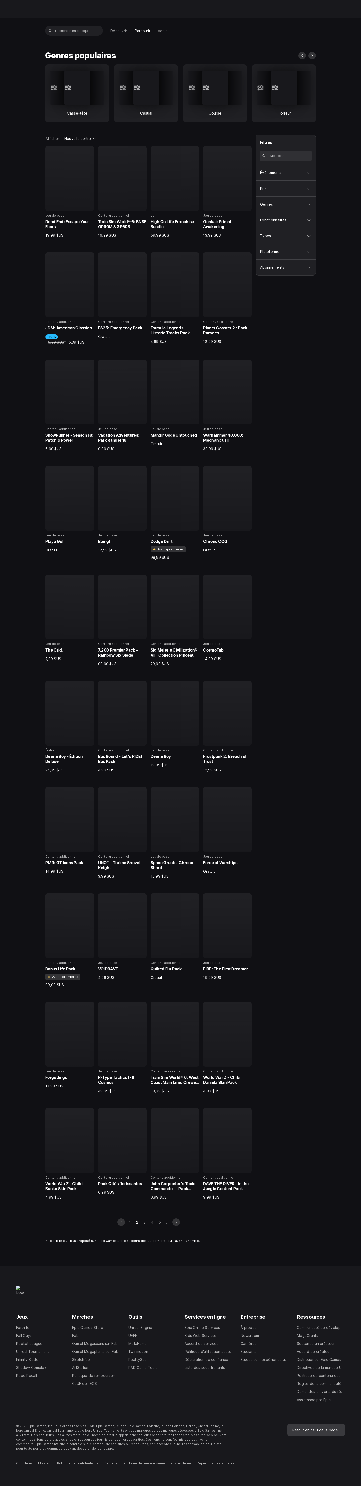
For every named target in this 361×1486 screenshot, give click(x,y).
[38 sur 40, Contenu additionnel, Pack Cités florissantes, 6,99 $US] (122, 1151)
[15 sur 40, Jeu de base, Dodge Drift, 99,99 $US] (175, 513)
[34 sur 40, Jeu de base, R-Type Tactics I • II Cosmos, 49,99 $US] (122, 1048)
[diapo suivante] (312, 55)
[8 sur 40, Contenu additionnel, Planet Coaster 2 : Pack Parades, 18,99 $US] (227, 298)
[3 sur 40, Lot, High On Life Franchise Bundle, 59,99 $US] (175, 192)
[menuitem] (119, 31)
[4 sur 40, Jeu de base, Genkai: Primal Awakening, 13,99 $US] (227, 192)
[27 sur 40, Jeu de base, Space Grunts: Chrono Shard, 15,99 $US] (175, 833)
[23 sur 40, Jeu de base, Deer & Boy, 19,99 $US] (175, 724)
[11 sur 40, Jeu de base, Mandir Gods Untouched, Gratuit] (175, 403)
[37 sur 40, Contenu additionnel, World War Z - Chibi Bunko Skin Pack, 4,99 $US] (69, 1154)
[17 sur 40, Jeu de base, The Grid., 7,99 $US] (69, 618)
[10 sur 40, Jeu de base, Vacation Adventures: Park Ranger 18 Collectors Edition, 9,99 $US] (122, 405)
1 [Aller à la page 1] (130, 1222)
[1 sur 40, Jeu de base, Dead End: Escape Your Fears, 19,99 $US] (69, 192)
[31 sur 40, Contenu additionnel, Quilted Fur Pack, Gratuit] (175, 936)
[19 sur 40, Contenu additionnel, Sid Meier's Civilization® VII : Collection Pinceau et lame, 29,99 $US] (175, 620)
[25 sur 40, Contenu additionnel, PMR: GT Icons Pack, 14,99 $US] (69, 830)
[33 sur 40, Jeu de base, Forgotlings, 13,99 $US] (69, 1045)
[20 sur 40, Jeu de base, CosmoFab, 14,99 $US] (227, 618)
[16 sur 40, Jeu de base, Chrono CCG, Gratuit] (227, 509)
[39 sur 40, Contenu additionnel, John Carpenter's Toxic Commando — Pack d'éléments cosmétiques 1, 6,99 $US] (175, 1154)
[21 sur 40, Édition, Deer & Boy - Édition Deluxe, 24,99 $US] (69, 727)
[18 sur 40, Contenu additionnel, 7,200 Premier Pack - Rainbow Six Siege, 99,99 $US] (122, 620)
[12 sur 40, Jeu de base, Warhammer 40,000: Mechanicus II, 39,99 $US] (227, 405)
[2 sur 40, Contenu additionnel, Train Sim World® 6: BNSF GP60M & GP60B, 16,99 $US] (122, 192)
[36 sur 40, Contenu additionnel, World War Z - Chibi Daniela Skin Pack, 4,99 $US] (227, 1048)
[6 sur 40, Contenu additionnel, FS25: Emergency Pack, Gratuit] (122, 295)
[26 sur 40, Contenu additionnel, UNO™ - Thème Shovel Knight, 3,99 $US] (122, 833)
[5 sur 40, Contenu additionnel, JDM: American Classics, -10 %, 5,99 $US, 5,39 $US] (69, 298)
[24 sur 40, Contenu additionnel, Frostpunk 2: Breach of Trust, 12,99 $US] (227, 727)
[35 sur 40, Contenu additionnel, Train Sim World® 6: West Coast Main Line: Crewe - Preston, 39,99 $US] (175, 1048)
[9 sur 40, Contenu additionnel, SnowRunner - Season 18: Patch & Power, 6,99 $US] (69, 405)
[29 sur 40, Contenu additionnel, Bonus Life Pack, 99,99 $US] (69, 940)
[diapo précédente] (302, 55)
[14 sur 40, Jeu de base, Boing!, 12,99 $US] (122, 509)
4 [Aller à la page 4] (152, 1222)
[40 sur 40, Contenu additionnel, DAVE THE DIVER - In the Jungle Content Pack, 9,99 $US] (227, 1154)
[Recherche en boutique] (50, 31)
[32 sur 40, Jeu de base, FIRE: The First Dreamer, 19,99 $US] (227, 936)
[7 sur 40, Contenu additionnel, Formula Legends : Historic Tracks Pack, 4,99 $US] (175, 298)
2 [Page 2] (137, 1222)
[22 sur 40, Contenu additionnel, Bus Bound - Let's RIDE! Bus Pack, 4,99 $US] (122, 727)
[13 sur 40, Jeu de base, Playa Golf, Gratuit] (69, 509)
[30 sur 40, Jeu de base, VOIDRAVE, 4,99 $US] (122, 936)
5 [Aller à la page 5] (160, 1222)
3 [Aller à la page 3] (145, 1222)
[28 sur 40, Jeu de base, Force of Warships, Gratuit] (227, 830)
